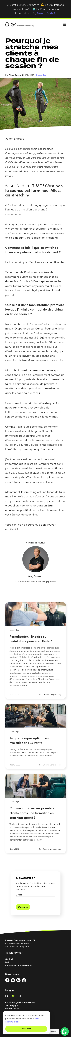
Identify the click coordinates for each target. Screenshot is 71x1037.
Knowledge (41, 74)
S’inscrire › (23, 906)
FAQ (7, 962)
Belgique (14, 1005)
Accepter (26, 1028)
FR (13, 995)
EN (6, 995)
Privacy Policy (12, 1008)
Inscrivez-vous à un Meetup (18, 965)
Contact (9, 958)
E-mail (20, 894)
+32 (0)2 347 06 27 (13, 952)
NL (20, 995)
